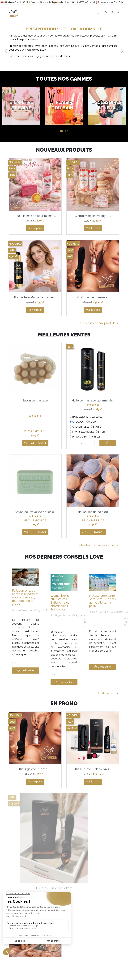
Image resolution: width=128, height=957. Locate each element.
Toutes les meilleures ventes (97, 545)
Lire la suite (25, 670)
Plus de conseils (108, 693)
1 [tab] (61, 131)
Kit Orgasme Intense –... (93, 297)
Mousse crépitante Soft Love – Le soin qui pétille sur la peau (102, 601)
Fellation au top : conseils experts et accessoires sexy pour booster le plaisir (25, 597)
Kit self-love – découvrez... (93, 769)
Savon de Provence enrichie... (35, 512)
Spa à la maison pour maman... (35, 215)
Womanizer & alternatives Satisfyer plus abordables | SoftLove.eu (60, 602)
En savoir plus (95, 933)
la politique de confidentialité (86, 914)
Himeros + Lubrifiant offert (35, 850)
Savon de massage (35, 400)
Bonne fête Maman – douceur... (35, 297)
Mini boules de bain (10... (93, 512)
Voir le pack (35, 228)
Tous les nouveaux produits (98, 323)
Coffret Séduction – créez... (93, 850)
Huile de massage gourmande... (93, 400)
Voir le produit (35, 442)
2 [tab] (66, 131)
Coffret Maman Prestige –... (93, 215)
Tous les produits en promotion (96, 880)
